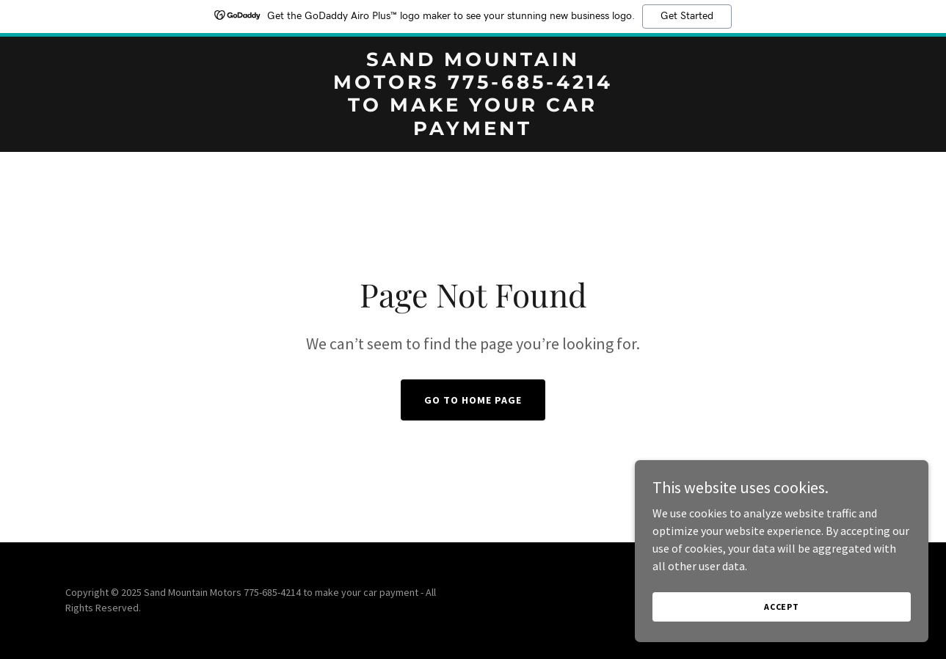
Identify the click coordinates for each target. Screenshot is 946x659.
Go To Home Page (473, 400)
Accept (781, 606)
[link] (473, 130)
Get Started (687, 16)
